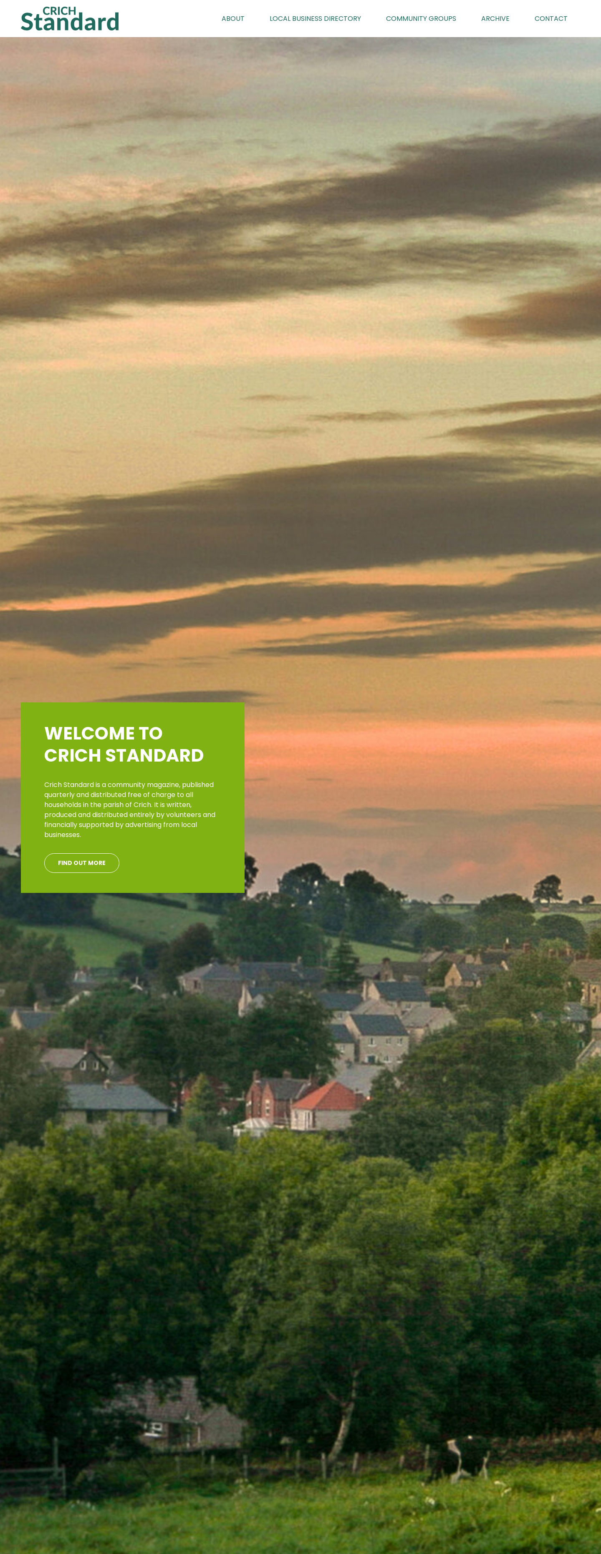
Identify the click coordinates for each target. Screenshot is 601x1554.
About (233, 18)
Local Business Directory (315, 18)
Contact (551, 18)
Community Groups (421, 18)
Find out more (82, 863)
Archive (495, 18)
